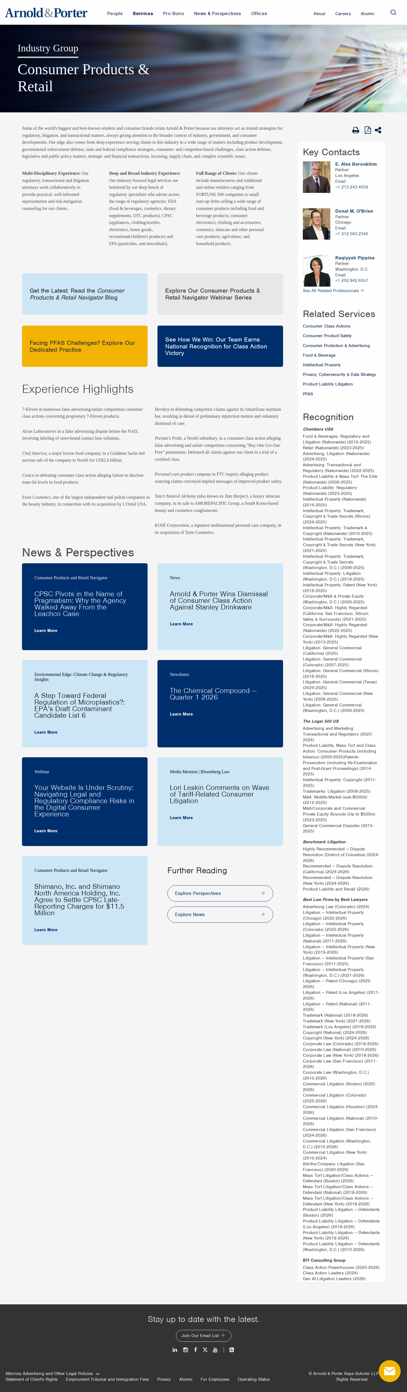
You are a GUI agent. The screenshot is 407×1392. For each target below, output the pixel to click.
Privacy (164, 1379)
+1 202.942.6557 (351, 280)
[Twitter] (205, 1349)
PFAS (308, 394)
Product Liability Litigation (328, 384)
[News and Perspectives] (229, 1349)
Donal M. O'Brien (354, 211)
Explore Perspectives (198, 893)
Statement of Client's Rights (31, 1379)
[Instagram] (186, 1349)
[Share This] (380, 130)
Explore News (190, 914)
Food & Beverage (319, 355)
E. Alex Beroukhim (356, 164)
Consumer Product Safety (327, 336)
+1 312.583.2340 (351, 234)
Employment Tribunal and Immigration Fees (107, 1379)
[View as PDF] (368, 130)
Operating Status (254, 1379)
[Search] (393, 12)
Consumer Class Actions (326, 326)
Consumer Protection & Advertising (336, 345)
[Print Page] (357, 130)
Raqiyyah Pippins (355, 258)
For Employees (215, 1379)
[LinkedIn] (175, 1349)
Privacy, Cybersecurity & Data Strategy (339, 374)
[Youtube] (215, 1349)
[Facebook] (195, 1349)
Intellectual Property (322, 365)
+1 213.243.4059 (351, 187)
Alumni (185, 1379)
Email (340, 181)
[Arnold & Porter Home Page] (46, 12)
